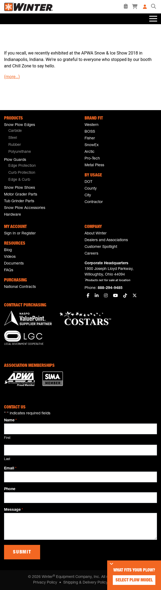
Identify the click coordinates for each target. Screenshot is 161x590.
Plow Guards (15, 160)
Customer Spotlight (101, 247)
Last (7, 459)
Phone (9, 489)
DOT (88, 182)
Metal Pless (94, 165)
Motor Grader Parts (20, 195)
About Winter (96, 234)
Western (92, 125)
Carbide (15, 131)
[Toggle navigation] (153, 19)
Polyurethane (19, 152)
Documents (14, 264)
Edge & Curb (19, 180)
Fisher (90, 138)
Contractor (94, 202)
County (91, 189)
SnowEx (92, 145)
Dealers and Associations (106, 240)
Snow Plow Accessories (24, 208)
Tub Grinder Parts (19, 201)
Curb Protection (21, 173)
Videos (10, 257)
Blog (8, 250)
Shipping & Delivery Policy (85, 583)
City (88, 195)
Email (10, 469)
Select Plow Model (134, 580)
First (7, 438)
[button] (153, 6)
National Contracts (20, 287)
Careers (91, 254)
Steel (12, 138)
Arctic (89, 152)
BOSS (90, 132)
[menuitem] (40, 131)
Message (13, 510)
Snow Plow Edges (19, 125)
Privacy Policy (45, 583)
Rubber (14, 145)
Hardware (12, 215)
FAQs (8, 270)
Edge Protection (22, 166)
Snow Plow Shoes (19, 188)
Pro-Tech (92, 159)
